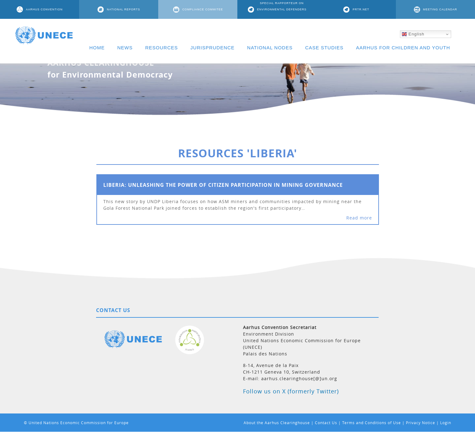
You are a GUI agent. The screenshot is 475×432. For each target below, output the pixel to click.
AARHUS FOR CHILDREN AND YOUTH (403, 47)
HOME (97, 47)
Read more (359, 218)
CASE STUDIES (324, 47)
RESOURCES (161, 47)
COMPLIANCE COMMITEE (202, 9)
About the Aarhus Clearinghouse (277, 422)
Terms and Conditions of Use (371, 422)
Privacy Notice (420, 422)
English (413, 34)
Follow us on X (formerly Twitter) (291, 391)
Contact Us (326, 422)
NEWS (125, 47)
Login (445, 422)
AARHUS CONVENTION (44, 9)
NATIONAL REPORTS (123, 9)
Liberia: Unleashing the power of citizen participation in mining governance (223, 184)
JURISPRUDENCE (213, 47)
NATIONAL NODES (270, 47)
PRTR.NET (361, 9)
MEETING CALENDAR (440, 9)
